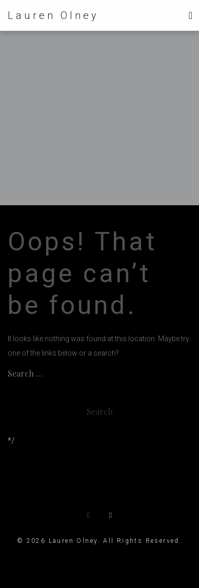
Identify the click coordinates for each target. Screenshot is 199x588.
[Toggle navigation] (190, 15)
